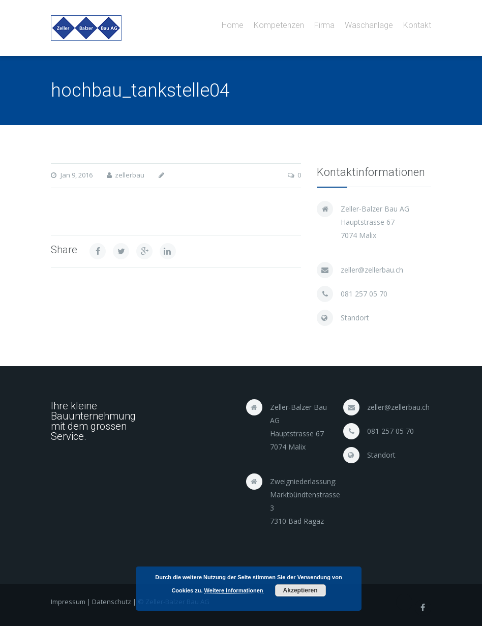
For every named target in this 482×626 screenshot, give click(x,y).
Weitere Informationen (233, 590)
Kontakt (417, 25)
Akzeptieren (300, 590)
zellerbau (129, 175)
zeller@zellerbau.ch (372, 270)
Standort (355, 317)
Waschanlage (369, 25)
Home (233, 25)
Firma (324, 25)
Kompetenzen (279, 25)
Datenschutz (111, 601)
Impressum (68, 601)
